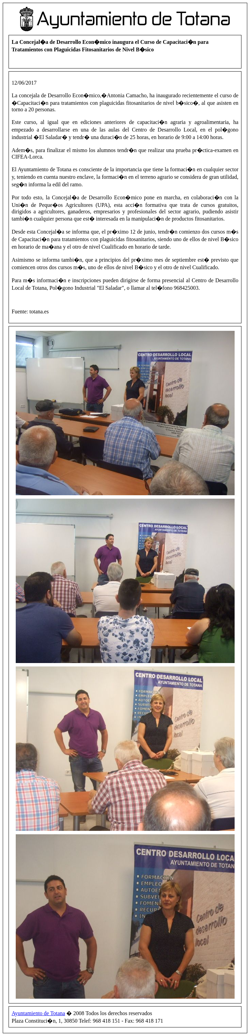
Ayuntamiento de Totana (38, 1013)
